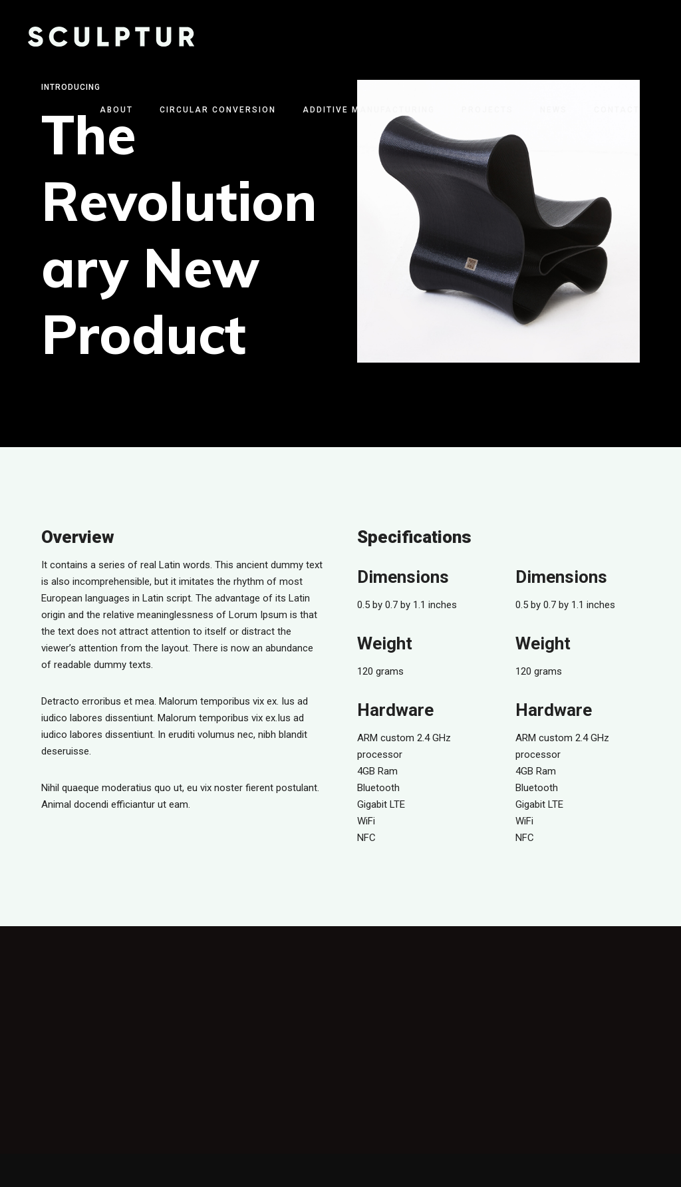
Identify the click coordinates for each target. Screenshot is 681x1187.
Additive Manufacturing (369, 109)
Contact (617, 109)
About (116, 109)
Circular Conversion (218, 109)
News (553, 109)
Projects (487, 109)
